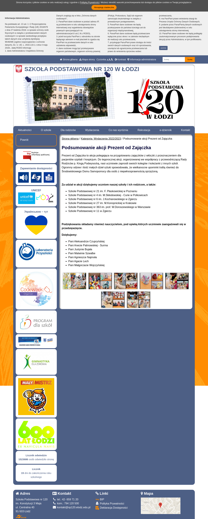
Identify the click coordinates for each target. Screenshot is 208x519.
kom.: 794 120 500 (65, 503)
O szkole (46, 130)
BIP (99, 499)
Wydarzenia (92, 130)
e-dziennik (166, 130)
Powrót (24, 139)
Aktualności (25, 130)
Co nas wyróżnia (118, 130)
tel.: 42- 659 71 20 (65, 499)
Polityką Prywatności (90, 2)
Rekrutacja (144, 130)
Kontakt (185, 130)
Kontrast (120, 59)
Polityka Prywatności (109, 503)
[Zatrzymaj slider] (69, 118)
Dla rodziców (68, 130)
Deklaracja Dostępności (111, 508)
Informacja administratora (142, 59)
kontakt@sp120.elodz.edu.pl (71, 507)
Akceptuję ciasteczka (104, 7)
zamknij (163, 48)
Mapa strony (87, 59)
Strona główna (68, 59)
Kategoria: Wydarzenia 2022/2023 (101, 138)
